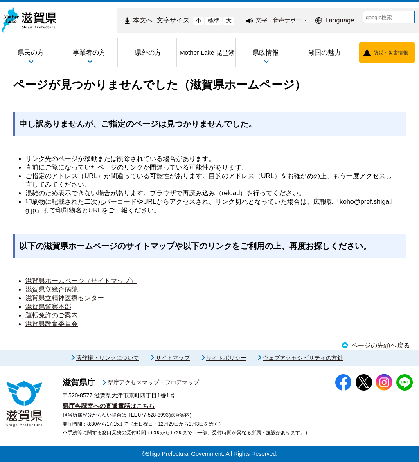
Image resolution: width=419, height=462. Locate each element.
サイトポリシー (226, 358)
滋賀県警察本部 (48, 306)
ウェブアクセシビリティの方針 (303, 358)
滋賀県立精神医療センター (64, 298)
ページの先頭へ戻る (380, 345)
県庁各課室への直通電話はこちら (109, 405)
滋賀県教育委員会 (51, 323)
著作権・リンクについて (107, 358)
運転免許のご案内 (51, 315)
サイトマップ (172, 358)
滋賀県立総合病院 (51, 289)
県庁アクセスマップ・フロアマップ (153, 382)
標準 (213, 20)
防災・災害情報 (391, 53)
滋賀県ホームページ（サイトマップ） (81, 280)
